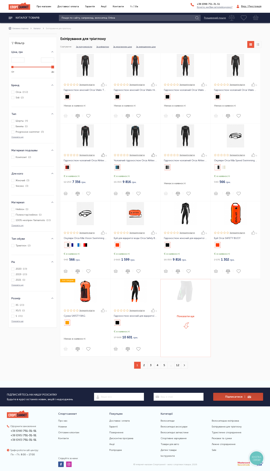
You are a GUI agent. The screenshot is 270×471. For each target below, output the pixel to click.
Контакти (118, 6)
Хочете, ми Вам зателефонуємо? (214, 7)
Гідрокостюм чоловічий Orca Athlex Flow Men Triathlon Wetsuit (185, 160)
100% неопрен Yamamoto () (31, 220)
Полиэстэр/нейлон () (26, 214)
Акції (103, 6)
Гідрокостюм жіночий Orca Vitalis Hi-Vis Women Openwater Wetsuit (135, 90)
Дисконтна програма (121, 438)
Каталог (37, 28)
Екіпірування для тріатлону (227, 427)
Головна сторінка (18, 28)
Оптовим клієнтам (68, 432)
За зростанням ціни (122, 47)
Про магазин (44, 6)
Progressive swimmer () (27, 132)
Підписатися (238, 397)
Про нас (63, 421)
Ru (131, 6)
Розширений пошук (215, 18)
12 (177, 365)
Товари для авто (170, 444)
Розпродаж (115, 450)
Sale (214, 450)
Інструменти (168, 456)
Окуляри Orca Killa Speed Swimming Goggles (235, 160)
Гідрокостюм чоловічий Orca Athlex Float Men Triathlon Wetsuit (85, 160)
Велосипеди (167, 421)
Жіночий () (20, 180)
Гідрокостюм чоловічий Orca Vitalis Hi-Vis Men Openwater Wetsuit (185, 90)
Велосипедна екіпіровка (225, 421)
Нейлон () (19, 209)
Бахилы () (19, 126)
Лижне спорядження (223, 444)
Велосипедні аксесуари (174, 427)
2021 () (18, 280)
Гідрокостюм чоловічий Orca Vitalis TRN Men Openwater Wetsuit (235, 90)
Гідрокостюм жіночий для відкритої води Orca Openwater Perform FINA (185, 238)
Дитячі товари (168, 450)
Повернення (116, 432)
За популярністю (84, 47)
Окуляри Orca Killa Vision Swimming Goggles (85, 238)
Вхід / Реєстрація (251, 6)
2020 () (19, 269)
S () (17, 316)
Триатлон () (20, 245)
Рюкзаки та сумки (222, 438)
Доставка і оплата (68, 6)
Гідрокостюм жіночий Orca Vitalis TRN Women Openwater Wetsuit (85, 90)
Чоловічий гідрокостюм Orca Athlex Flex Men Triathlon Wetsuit (135, 160)
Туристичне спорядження (226, 432)
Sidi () (17, 97)
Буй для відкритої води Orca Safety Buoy (135, 238)
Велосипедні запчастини (174, 432)
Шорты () (19, 121)
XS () (17, 305)
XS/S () (18, 310)
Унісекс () (19, 186)
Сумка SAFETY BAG (74, 316)
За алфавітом (102, 47)
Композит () (21, 157)
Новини (62, 427)
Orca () (19, 92)
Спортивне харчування (173, 438)
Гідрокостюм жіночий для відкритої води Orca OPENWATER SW (135, 316)
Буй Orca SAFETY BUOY (227, 238)
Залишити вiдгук (87, 85)
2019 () (19, 274)
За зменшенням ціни (146, 47)
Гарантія (90, 6)
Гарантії (113, 427)
